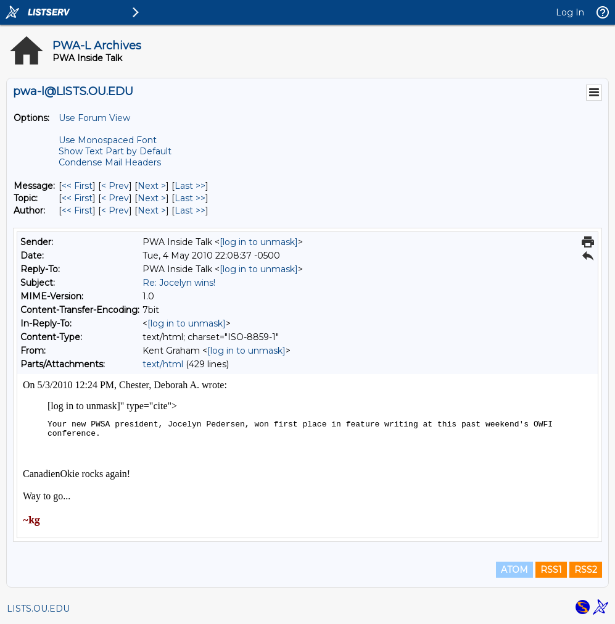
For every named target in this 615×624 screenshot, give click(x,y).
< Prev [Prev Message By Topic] (115, 198)
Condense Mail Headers (110, 162)
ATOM (514, 569)
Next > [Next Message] (152, 185)
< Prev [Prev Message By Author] (115, 210)
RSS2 (585, 569)
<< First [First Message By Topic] (77, 198)
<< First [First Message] (77, 185)
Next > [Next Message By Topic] (152, 198)
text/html (162, 364)
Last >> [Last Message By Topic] (190, 198)
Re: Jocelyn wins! (178, 282)
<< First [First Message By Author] (77, 210)
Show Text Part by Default (115, 151)
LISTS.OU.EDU (38, 608)
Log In (570, 12)
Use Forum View (94, 117)
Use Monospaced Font (108, 140)
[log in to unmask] (259, 242)
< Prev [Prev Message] (115, 185)
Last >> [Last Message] (190, 185)
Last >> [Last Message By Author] (190, 210)
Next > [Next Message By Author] (152, 210)
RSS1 (551, 569)
